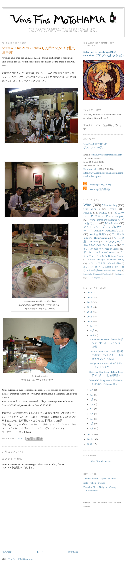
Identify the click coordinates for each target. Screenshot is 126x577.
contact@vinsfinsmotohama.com (106, 154)
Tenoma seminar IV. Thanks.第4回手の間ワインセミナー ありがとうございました (106, 355)
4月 (92, 413)
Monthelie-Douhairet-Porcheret (97, 274)
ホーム (40, 552)
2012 (89, 321)
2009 (89, 444)
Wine (87, 205)
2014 (89, 311)
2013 (89, 316)
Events (112, 208)
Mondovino (112, 223)
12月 (92, 325)
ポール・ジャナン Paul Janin (98, 252)
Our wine (89, 208)
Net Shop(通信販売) (96, 189)
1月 (92, 428)
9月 (92, 389)
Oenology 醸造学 (98, 234)
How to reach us (91, 169)
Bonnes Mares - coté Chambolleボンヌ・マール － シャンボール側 (106, 343)
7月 (92, 399)
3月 (92, 418)
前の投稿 (73, 552)
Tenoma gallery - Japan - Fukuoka (99, 478)
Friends (87, 212)
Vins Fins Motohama (101, 461)
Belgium (97, 278)
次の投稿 (6, 552)
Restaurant (119, 274)
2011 (89, 434)
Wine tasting (109, 205)
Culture (95, 241)
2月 (92, 423)
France (103, 212)
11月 (92, 330)
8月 (92, 394)
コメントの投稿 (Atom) (20, 559)
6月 (92, 404)
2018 (89, 292)
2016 (89, 302)
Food (88, 278)
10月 (92, 335)
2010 (89, 439)
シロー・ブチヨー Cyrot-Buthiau (104, 263)
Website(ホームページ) (98, 184)
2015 (89, 307)
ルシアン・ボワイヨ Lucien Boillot (100, 267)
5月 (92, 409)
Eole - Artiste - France (94, 482)
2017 (89, 297)
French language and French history (106, 259)
